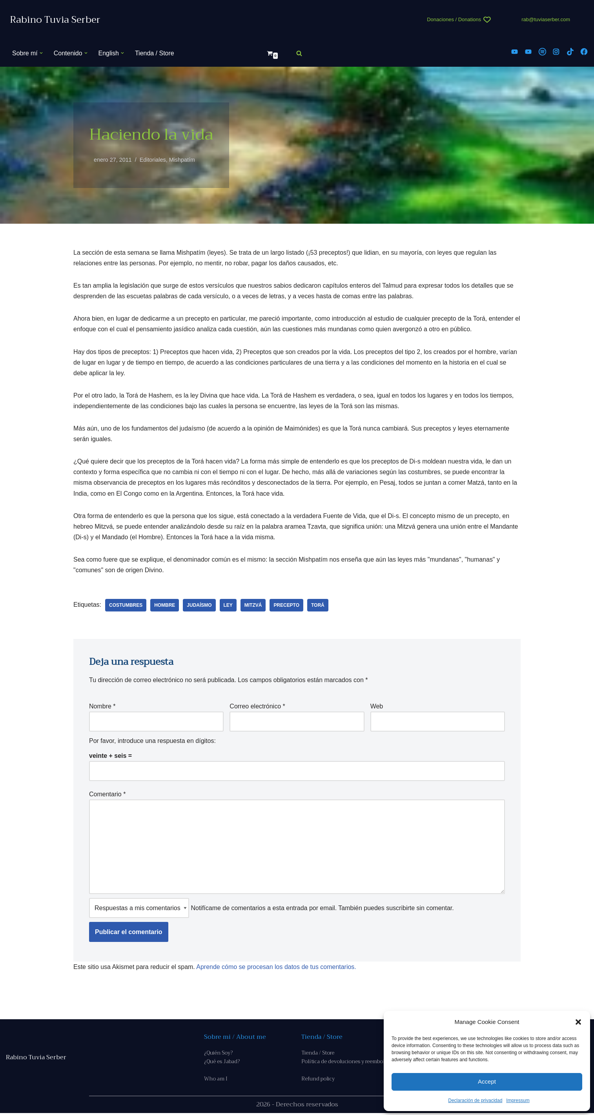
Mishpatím (182, 160)
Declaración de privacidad (475, 1100)
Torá (318, 606)
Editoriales (153, 160)
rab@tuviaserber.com (545, 19)
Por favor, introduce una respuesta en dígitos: (152, 742)
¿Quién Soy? (218, 1054)
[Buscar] (299, 53)
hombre (165, 606)
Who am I (216, 1080)
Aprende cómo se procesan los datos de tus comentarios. (277, 968)
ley (228, 606)
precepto (287, 606)
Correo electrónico (257, 707)
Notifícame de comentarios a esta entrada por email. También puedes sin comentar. (271, 909)
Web (376, 707)
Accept (487, 1081)
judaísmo (199, 606)
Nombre (102, 707)
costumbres (125, 606)
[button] (578, 1022)
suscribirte (400, 909)
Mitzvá (253, 606)
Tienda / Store (154, 53)
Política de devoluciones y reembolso (345, 1063)
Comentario (107, 795)
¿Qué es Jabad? (222, 1063)
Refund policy (318, 1080)
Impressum (517, 1100)
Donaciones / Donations (454, 19)
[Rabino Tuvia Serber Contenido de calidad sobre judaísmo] (55, 20)
